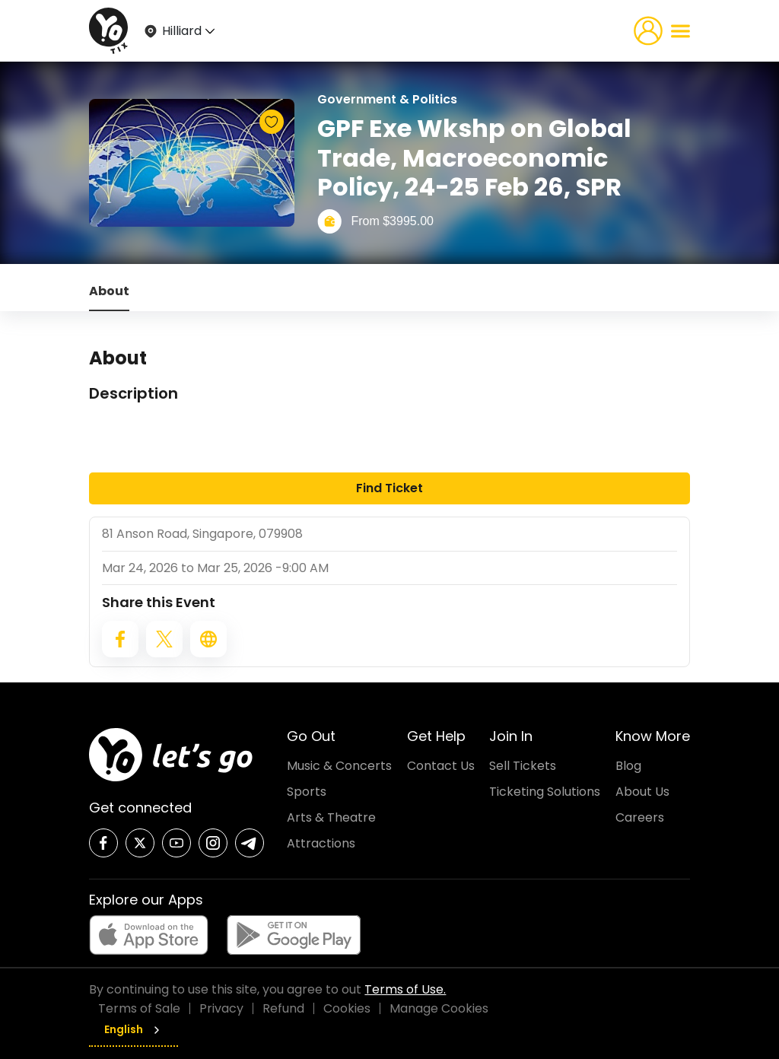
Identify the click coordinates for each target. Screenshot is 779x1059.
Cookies (346, 1008)
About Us (642, 791)
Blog (628, 765)
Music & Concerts (339, 765)
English (133, 1029)
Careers (639, 817)
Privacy (221, 1008)
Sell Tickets (522, 765)
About (109, 291)
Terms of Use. (405, 989)
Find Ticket (389, 488)
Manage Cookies (439, 1008)
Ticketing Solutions (544, 791)
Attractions (321, 843)
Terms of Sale (139, 1008)
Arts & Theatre (331, 817)
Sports (306, 791)
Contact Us (441, 765)
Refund (283, 1008)
